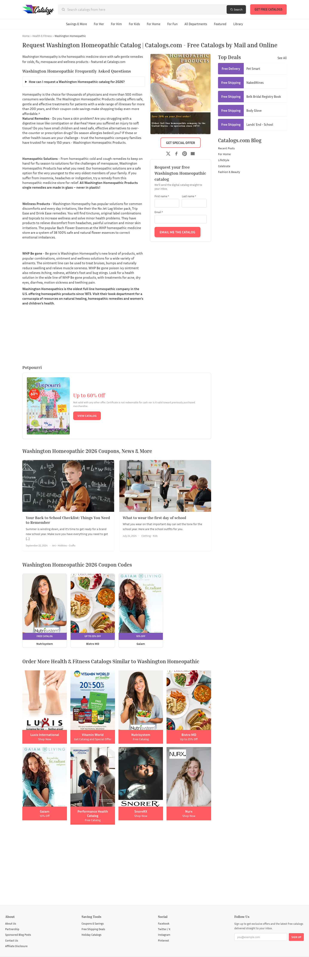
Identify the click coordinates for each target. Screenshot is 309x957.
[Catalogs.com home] (38, 9)
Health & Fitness (42, 36)
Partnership (12, 929)
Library (238, 24)
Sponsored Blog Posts (18, 934)
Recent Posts (226, 148)
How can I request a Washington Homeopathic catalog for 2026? (77, 81)
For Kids (134, 24)
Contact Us (11, 940)
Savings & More (76, 24)
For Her (99, 24)
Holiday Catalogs (91, 934)
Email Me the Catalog (177, 232)
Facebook (163, 923)
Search (236, 9)
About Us (10, 923)
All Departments (196, 24)
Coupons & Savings (93, 923)
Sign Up (296, 937)
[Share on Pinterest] (184, 153)
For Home (153, 24)
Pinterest (163, 940)
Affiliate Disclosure (16, 946)
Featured (220, 24)
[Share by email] (192, 153)
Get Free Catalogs (268, 9)
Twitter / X (164, 929)
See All (282, 58)
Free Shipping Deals (93, 929)
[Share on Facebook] (176, 153)
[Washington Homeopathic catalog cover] (180, 94)
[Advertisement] (116, 865)
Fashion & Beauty (229, 172)
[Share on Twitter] (168, 153)
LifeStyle (223, 160)
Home (26, 36)
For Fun (172, 24)
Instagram (164, 934)
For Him (116, 24)
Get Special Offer (180, 143)
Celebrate (224, 166)
